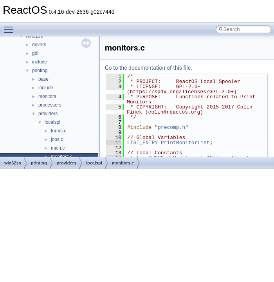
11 (113, 142)
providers (48, 113)
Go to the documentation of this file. (148, 68)
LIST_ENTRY (142, 142)
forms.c (58, 131)
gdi (35, 53)
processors (49, 105)
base (43, 79)
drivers (39, 44)
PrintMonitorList (185, 142)
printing (39, 70)
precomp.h (171, 127)
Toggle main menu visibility (10, 26)
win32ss (12, 163)
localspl (52, 122)
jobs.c (57, 139)
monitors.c (123, 163)
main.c (58, 148)
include (39, 62)
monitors (47, 96)
